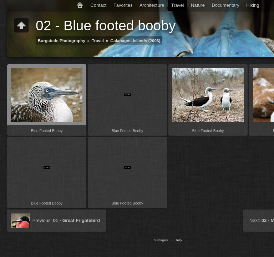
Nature (198, 5)
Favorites (122, 5)
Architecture (151, 5)
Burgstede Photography (61, 40)
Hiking (252, 5)
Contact (99, 5)
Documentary (225, 5)
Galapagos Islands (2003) (135, 40)
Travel (177, 5)
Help (178, 240)
